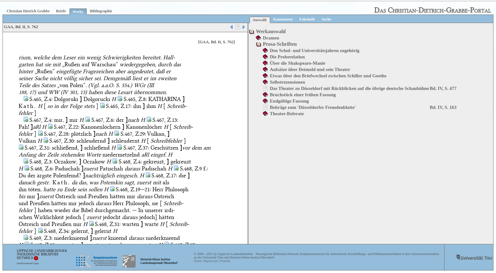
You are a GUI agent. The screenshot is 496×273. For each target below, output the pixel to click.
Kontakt (225, 261)
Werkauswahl (271, 31)
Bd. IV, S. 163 (443, 107)
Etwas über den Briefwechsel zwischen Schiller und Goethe (328, 75)
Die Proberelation (287, 56)
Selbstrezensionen (287, 82)
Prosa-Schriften (280, 44)
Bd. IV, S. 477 (443, 88)
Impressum (211, 261)
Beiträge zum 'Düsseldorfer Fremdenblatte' (313, 107)
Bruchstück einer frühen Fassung (303, 94)
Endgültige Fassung (289, 101)
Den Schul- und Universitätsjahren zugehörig (314, 50)
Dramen (271, 37)
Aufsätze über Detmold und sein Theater (310, 69)
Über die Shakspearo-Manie (297, 63)
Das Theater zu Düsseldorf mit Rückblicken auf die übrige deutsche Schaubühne (349, 88)
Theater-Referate (287, 113)
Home (198, 261)
